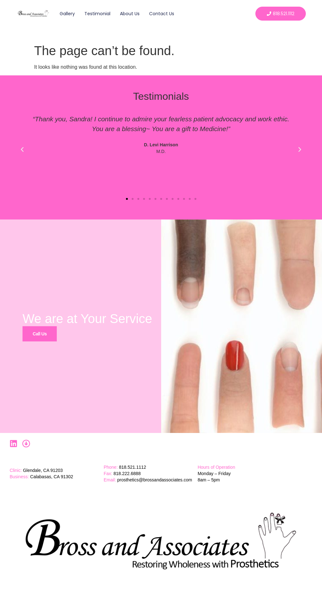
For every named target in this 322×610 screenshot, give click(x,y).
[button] (22, 149)
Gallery (67, 13)
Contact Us (161, 13)
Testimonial (97, 13)
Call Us (40, 333)
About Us (130, 13)
